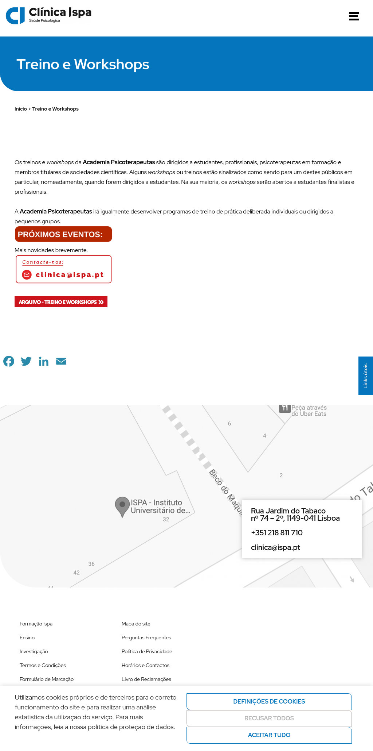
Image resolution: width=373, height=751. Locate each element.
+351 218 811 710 (277, 532)
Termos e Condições (43, 665)
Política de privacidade (53, 739)
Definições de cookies (269, 701)
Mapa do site (136, 623)
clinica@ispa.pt (275, 547)
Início (21, 108)
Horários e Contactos (145, 665)
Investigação (34, 651)
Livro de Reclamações (146, 679)
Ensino (27, 637)
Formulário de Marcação (47, 679)
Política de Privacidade (147, 651)
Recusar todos (269, 718)
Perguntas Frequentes (146, 637)
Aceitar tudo (269, 735)
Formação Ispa (36, 623)
